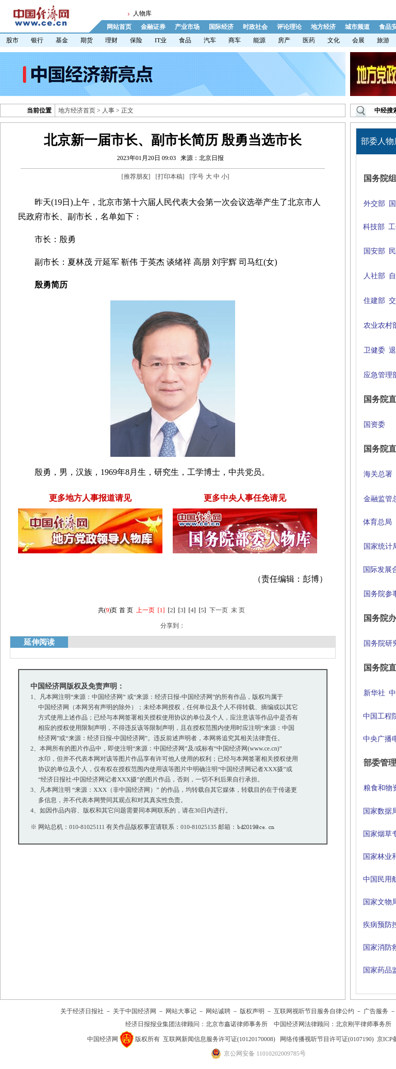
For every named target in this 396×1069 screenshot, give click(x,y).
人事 (108, 110)
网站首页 (119, 26)
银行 (37, 40)
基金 (62, 40)
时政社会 (255, 26)
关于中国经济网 (134, 1011)
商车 (234, 40)
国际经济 (221, 26)
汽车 (210, 40)
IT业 (161, 40)
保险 (136, 40)
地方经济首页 (76, 110)
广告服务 (376, 1011)
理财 (111, 40)
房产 (284, 40)
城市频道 (357, 26)
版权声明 (252, 1011)
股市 (12, 40)
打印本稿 (170, 176)
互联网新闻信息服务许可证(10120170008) (219, 1039)
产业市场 (187, 26)
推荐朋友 (136, 176)
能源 (259, 40)
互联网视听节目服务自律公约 (314, 1011)
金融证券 (153, 26)
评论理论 (289, 26)
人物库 (142, 13)
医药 (309, 40)
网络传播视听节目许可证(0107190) (327, 1039)
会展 (358, 40)
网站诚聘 (218, 1011)
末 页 (238, 610)
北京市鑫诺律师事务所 (237, 1024)
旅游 (383, 40)
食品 (185, 40)
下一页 (218, 610)
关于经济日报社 (82, 1011)
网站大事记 (181, 1011)
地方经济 (323, 26)
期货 (86, 40)
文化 (333, 40)
